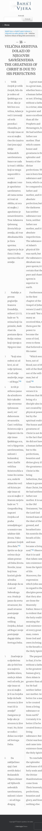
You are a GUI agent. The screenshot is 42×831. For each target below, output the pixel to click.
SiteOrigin (19, 826)
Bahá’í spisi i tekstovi (22, 31)
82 (20, 381)
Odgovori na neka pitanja (14, 33)
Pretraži (21, 16)
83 (19, 546)
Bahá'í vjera (9, 31)
